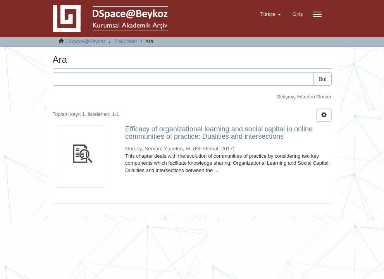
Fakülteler (126, 41)
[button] (270, 14)
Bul (322, 79)
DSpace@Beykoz (86, 41)
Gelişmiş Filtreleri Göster (303, 97)
